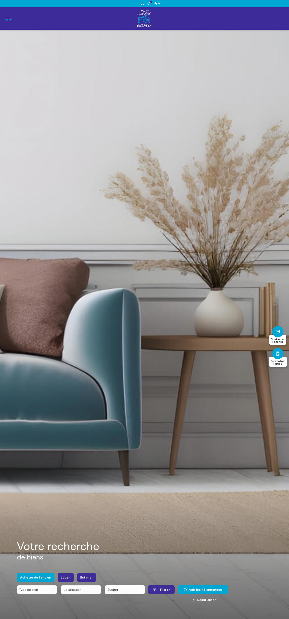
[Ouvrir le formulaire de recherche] (161, 593)
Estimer (86, 581)
